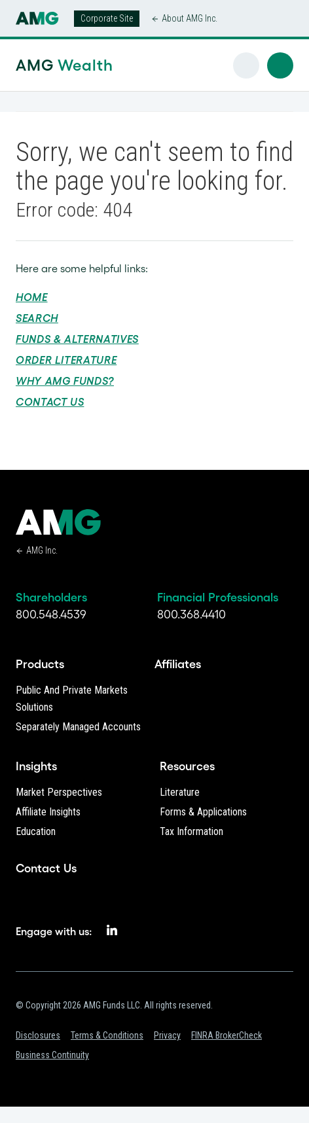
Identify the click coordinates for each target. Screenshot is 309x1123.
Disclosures (38, 1035)
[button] (280, 65)
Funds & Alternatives (77, 339)
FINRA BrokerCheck (226, 1035)
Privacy (167, 1035)
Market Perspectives (59, 792)
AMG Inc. (42, 550)
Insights (36, 766)
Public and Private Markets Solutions (72, 698)
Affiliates (177, 664)
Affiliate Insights (48, 812)
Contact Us (50, 402)
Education (36, 831)
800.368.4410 (191, 614)
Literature (180, 792)
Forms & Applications (203, 812)
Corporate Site (107, 18)
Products (40, 664)
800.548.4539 (51, 614)
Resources (187, 766)
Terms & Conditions (107, 1035)
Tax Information (191, 831)
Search (37, 318)
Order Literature (66, 360)
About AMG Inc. (189, 18)
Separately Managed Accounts (78, 727)
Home (32, 297)
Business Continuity (52, 1055)
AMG (43, 65)
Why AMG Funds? (65, 381)
